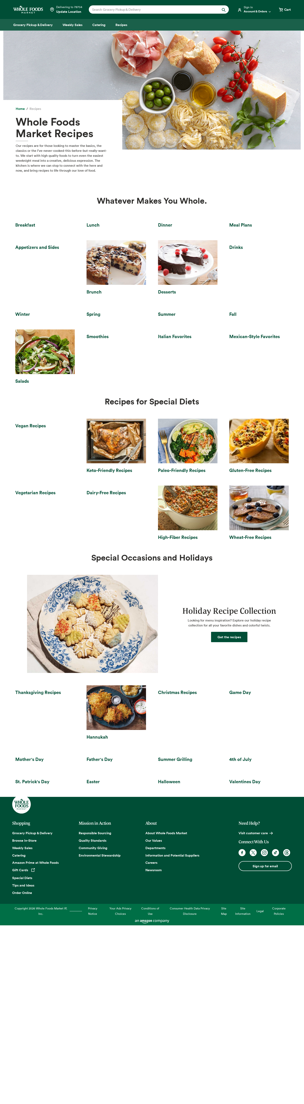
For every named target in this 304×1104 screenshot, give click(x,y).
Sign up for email (265, 1044)
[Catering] (99, 24)
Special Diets (22, 1056)
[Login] (254, 9)
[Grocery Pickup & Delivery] (33, 24)
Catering (19, 1034)
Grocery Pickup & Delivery (32, 1011)
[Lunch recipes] (116, 245)
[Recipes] (121, 24)
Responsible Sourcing (95, 1011)
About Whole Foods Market (166, 1011)
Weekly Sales (22, 1026)
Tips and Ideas (23, 1063)
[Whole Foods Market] (28, 9)
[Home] (20, 109)
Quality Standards (92, 1019)
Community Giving (93, 1026)
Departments (155, 1026)
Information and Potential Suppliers (172, 1034)
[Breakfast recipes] (45, 245)
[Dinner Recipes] (187, 245)
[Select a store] (66, 9)
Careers (151, 1041)
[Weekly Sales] (72, 24)
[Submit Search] (224, 9)
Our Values (153, 1019)
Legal (260, 1089)
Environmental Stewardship (100, 1034)
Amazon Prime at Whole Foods (35, 1041)
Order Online (22, 1071)
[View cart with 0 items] (284, 9)
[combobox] (152, 9)
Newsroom (153, 1048)
